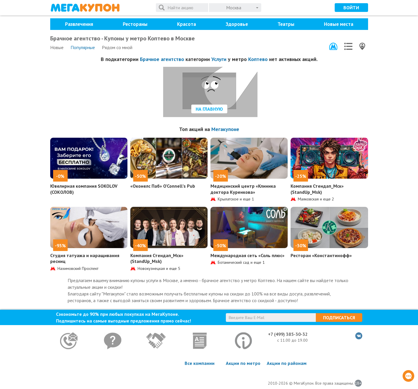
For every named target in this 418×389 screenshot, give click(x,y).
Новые (57, 47)
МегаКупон (85, 7)
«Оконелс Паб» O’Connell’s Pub (162, 186)
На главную (209, 109)
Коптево (258, 59)
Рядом (117, 47)
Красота (186, 24)
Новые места (338, 24)
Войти (351, 7)
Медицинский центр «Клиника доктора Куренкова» (243, 189)
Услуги (218, 59)
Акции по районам (287, 363)
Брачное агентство (162, 59)
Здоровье (237, 24)
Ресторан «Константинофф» (321, 255)
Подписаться (339, 317)
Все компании (200, 363)
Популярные (83, 47)
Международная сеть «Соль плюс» (247, 255)
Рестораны (135, 24)
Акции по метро (243, 363)
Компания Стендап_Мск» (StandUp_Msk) (317, 189)
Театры (286, 24)
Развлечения (79, 24)
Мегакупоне (225, 129)
